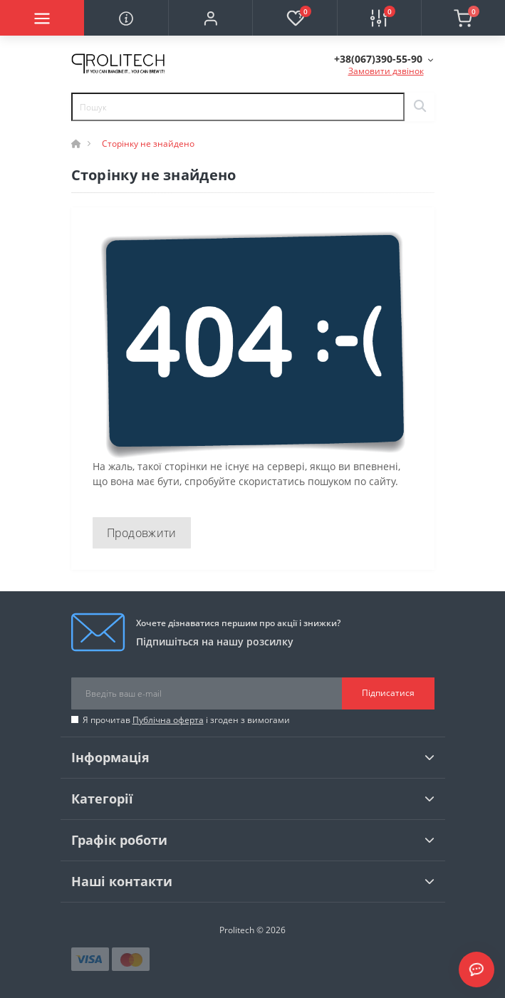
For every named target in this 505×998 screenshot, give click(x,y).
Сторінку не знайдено (148, 143)
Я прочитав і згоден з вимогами (186, 720)
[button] (210, 18)
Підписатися (388, 693)
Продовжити (142, 533)
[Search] (419, 107)
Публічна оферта (168, 720)
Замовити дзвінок (386, 71)
